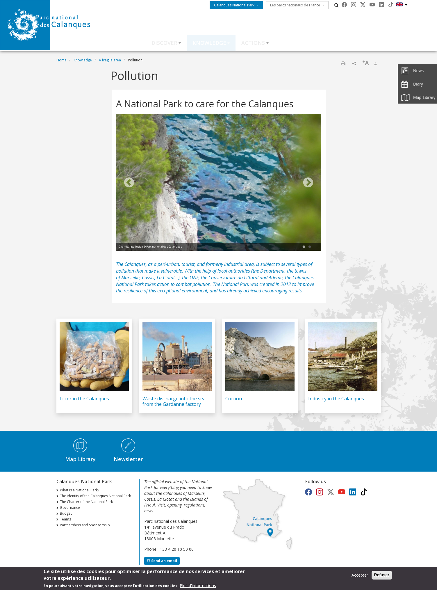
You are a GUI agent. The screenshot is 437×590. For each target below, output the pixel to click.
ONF (194, 277)
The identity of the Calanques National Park (95, 495)
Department (272, 271)
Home (61, 60)
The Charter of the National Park (86, 501)
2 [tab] (310, 247)
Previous (129, 183)
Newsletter (128, 459)
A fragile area (110, 60)
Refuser (381, 575)
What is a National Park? (79, 490)
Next (308, 183)
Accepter (360, 575)
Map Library (80, 459)
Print (343, 63)
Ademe (276, 277)
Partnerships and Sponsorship (85, 525)
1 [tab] (304, 247)
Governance (70, 507)
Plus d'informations (198, 586)
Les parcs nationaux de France (295, 5)
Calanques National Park (234, 5)
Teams (65, 519)
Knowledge (209, 42)
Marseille (130, 277)
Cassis (148, 277)
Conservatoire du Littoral (233, 277)
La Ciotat (166, 277)
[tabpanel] (218, 183)
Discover (164, 42)
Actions (253, 42)
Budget (66, 513)
